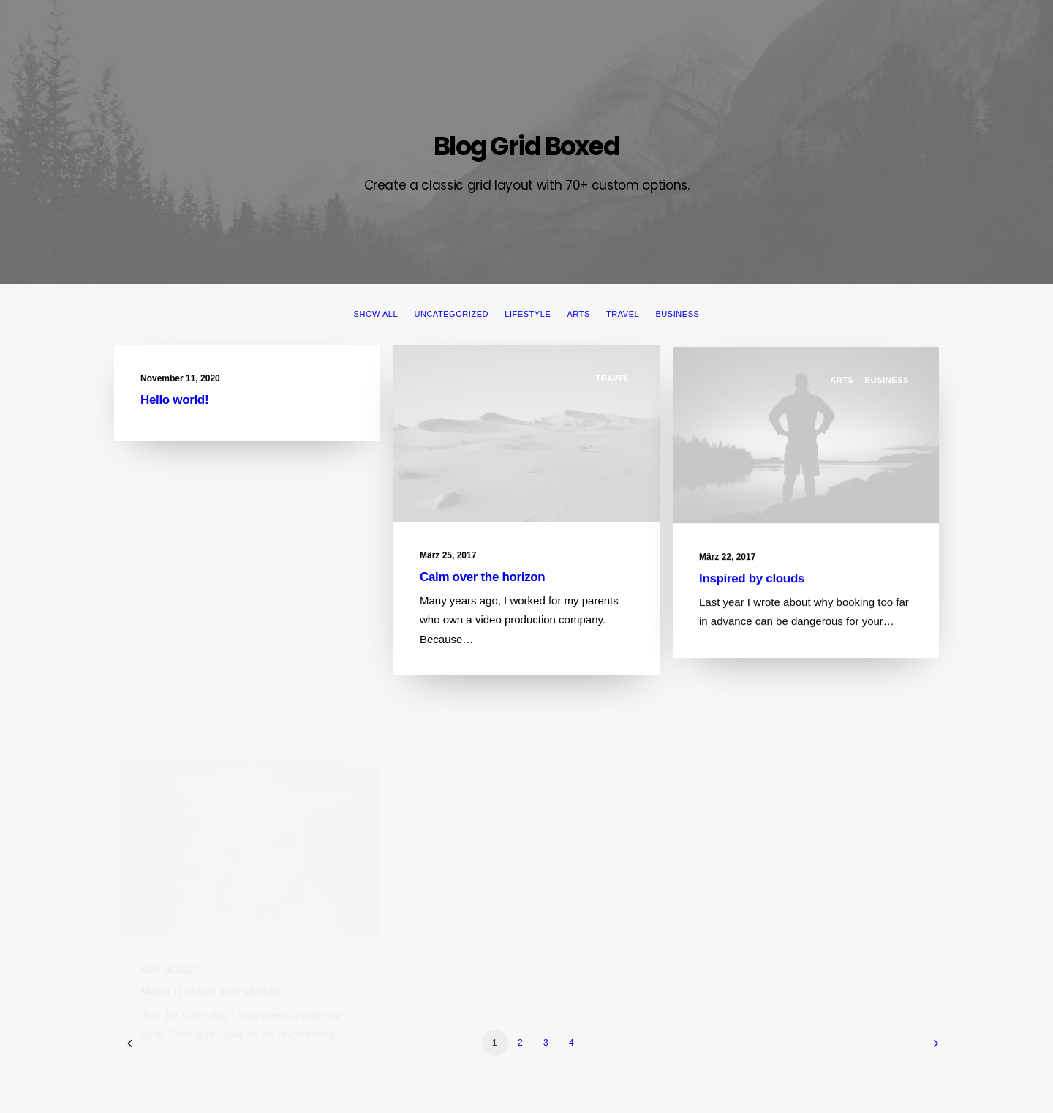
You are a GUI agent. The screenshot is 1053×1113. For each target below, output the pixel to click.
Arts (578, 314)
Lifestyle (528, 314)
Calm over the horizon (482, 579)
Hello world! (174, 400)
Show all (376, 314)
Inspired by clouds (751, 593)
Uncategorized (451, 314)
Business (677, 314)
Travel (622, 314)
